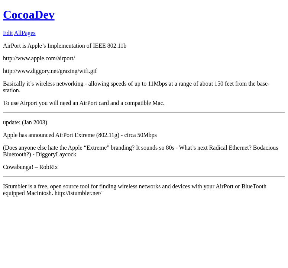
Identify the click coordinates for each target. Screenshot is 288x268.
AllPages (25, 33)
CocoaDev (29, 14)
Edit (8, 33)
